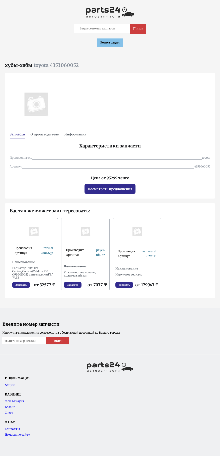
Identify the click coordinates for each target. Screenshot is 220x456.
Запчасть (17, 134)
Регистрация (110, 42)
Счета (9, 413)
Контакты (12, 429)
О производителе (45, 134)
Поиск (138, 29)
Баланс (10, 407)
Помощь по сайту (17, 434)
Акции (10, 385)
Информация (75, 134)
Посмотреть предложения (110, 189)
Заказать (21, 284)
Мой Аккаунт (14, 401)
